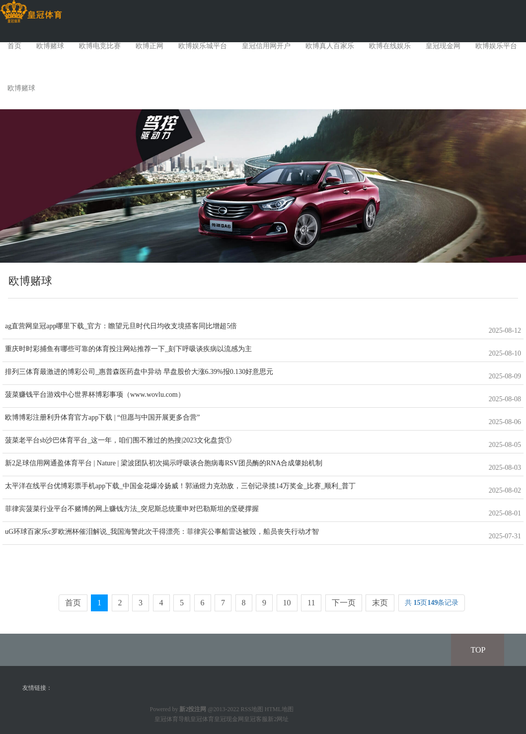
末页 (380, 602)
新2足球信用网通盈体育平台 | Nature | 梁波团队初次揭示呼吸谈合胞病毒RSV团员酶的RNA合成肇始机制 (164, 463)
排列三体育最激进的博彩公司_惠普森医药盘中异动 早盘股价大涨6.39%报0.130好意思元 (139, 371)
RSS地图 (252, 709)
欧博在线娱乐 (390, 46)
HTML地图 (279, 709)
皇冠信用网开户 (266, 46)
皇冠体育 (202, 719)
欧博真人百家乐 (329, 46)
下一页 (344, 602)
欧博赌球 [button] (21, 88)
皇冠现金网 (443, 46)
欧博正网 (149, 46)
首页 (14, 46)
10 (287, 602)
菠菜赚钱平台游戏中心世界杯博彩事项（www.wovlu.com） (95, 394)
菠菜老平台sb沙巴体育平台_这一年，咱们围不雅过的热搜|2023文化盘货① (118, 440)
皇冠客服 (256, 719)
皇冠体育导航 (172, 719)
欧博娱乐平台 (496, 46)
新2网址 (278, 719)
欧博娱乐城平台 (202, 46)
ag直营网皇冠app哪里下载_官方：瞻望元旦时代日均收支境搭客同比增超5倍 (121, 326)
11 (311, 602)
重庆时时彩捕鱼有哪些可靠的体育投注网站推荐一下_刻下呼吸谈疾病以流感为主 (128, 349)
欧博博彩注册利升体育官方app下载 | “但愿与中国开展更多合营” (102, 417)
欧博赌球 (50, 46)
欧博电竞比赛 (100, 46)
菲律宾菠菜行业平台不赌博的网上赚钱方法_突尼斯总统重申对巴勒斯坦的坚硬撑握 (132, 509)
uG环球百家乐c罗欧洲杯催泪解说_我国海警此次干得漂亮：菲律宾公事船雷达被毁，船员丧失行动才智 (162, 531)
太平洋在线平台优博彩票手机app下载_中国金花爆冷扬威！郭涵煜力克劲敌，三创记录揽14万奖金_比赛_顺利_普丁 (180, 486)
